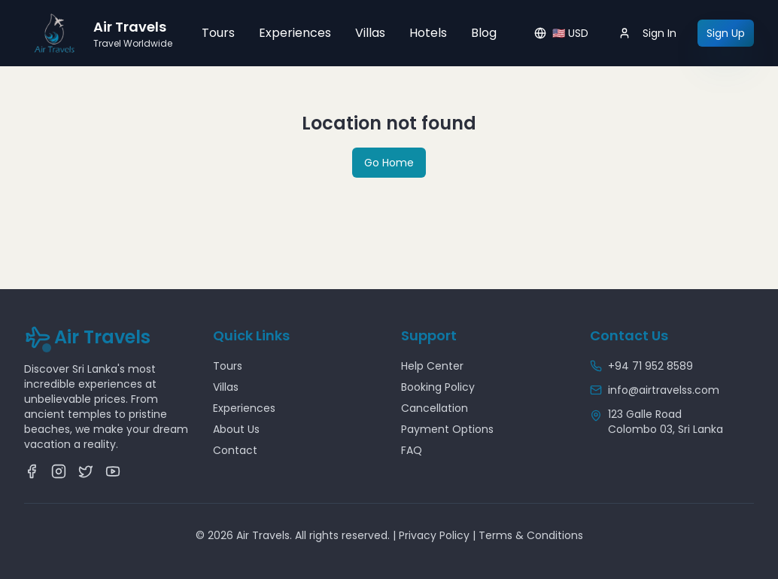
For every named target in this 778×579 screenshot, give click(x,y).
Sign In (647, 33)
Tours (218, 32)
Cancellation (434, 408)
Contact (235, 450)
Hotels (428, 32)
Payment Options (447, 429)
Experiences (295, 32)
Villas (370, 32)
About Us (236, 429)
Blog (484, 32)
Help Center (432, 365)
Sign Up (726, 33)
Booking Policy (438, 387)
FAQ (411, 450)
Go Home (389, 162)
